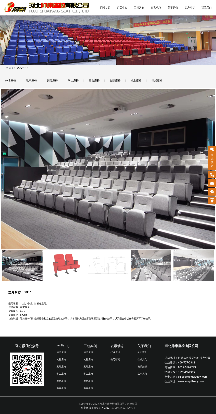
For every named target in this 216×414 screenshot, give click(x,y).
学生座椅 (73, 80)
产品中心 (122, 7)
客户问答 (190, 7)
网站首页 (105, 7)
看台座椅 (94, 80)
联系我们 (206, 7)
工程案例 (139, 7)
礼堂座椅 (31, 80)
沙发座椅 (136, 80)
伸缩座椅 (10, 80)
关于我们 (173, 7)
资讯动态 (156, 7)
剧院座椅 (52, 80)
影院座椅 (115, 80)
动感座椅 (157, 80)
